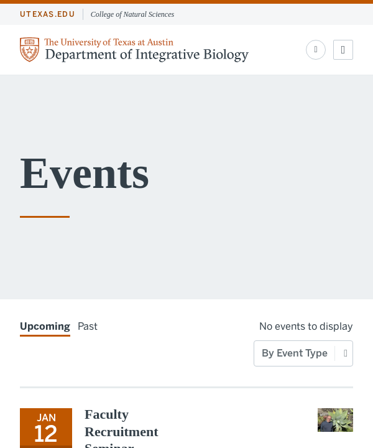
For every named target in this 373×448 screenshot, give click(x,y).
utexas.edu (47, 14)
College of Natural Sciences (132, 14)
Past (88, 326)
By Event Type (295, 353)
